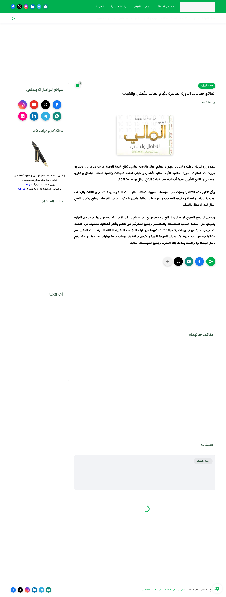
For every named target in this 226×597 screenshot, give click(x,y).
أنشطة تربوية (121, 18)
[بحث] (13, 18)
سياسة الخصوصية (118, 7)
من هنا (28, 184)
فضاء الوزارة (208, 18)
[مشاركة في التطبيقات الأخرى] (167, 261)
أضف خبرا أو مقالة (165, 7)
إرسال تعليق (203, 461)
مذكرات (195, 18)
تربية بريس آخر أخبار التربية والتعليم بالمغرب (165, 589)
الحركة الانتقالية (169, 18)
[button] (199, 261)
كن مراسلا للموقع (142, 7)
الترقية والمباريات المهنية (144, 18)
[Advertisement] (113, 55)
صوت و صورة (103, 18)
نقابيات (184, 18)
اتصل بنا (99, 7)
